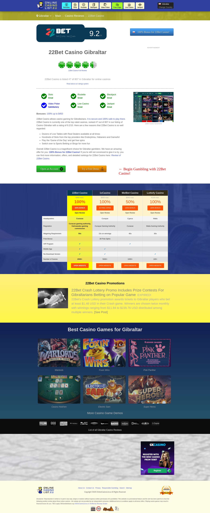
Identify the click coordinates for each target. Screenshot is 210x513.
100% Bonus (80, 208)
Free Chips (117, 7)
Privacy (98, 488)
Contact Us (90, 488)
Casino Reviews (74, 15)
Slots (75, 7)
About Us (81, 488)
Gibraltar (43, 15)
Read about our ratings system (77, 84)
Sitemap (129, 488)
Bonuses (66, 7)
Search (122, 488)
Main (58, 15)
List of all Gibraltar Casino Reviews (105, 430)
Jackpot (140, 7)
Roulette (84, 7)
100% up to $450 (55, 114)
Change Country (165, 7)
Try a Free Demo (90, 168)
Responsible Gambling (110, 488)
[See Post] (101, 312)
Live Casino (129, 7)
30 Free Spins (105, 208)
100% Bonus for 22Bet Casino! (153, 32)
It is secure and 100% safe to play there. (106, 119)
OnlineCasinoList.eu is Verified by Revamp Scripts (91, 503)
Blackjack (93, 7)
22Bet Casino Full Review (77, 70)
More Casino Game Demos (105, 413)
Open (80, 213)
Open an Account (49, 168)
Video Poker (105, 7)
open (80, 266)
